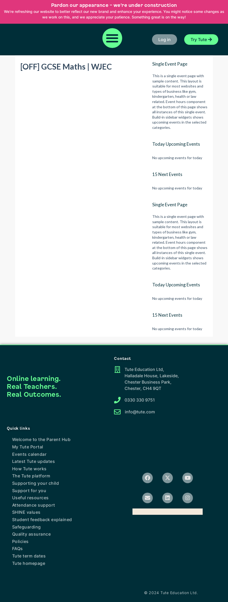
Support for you (29, 490)
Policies (20, 541)
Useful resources (30, 497)
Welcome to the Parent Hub (41, 439)
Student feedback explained (42, 519)
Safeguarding (26, 527)
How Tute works (29, 468)
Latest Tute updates (33, 461)
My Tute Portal (27, 446)
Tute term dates (29, 556)
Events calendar (29, 454)
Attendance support (33, 505)
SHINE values (26, 512)
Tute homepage (28, 563)
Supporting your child (35, 483)
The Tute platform (31, 475)
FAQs (17, 548)
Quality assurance (31, 534)
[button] (112, 38)
